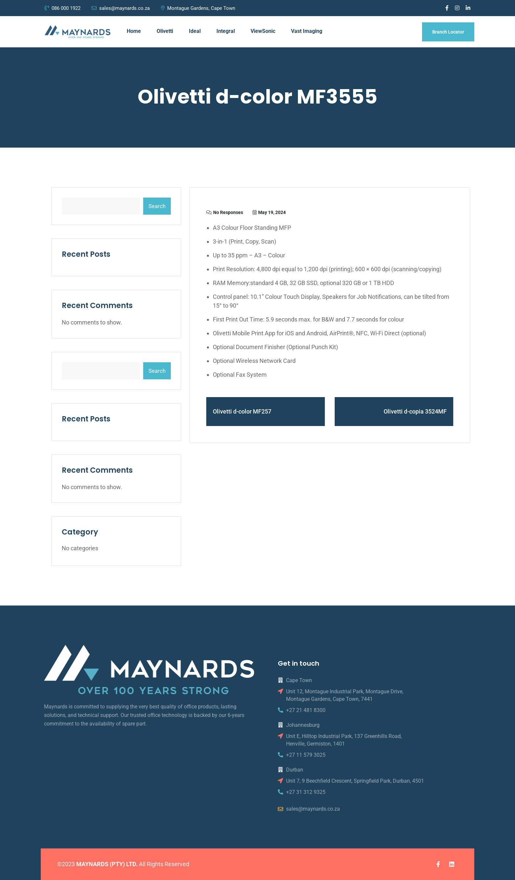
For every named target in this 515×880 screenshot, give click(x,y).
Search (157, 206)
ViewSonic (263, 31)
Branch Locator (448, 32)
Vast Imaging (306, 31)
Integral (225, 31)
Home (134, 31)
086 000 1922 (63, 8)
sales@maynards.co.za (121, 8)
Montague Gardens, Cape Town (198, 8)
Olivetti (165, 31)
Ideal (195, 31)
